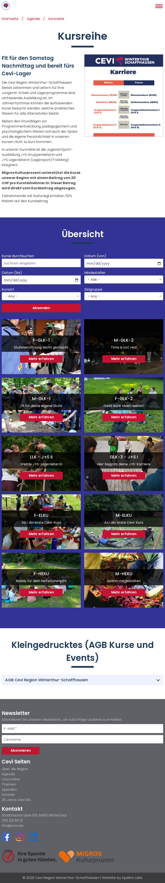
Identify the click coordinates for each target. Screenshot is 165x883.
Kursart (8, 289)
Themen (9, 784)
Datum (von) (95, 256)
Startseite (10, 19)
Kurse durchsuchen (18, 256)
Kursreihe (56, 19)
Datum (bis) (12, 273)
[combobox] (123, 279)
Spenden (9, 789)
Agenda (33, 19)
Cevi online (11, 779)
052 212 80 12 (12, 820)
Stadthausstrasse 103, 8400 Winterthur (34, 815)
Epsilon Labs (132, 877)
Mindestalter (95, 273)
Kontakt (8, 794)
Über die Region (15, 768)
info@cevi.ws (12, 825)
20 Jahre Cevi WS (16, 799)
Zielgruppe (93, 289)
